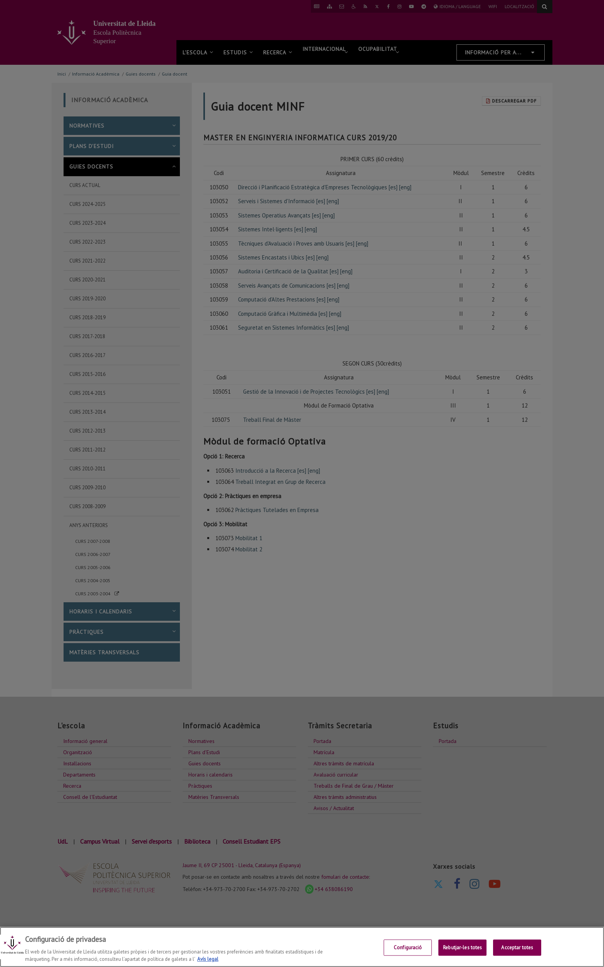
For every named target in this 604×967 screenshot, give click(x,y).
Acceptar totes (517, 947)
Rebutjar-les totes (462, 947)
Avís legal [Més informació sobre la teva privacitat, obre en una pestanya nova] (207, 959)
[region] (302, 947)
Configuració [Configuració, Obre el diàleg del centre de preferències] (408, 947)
